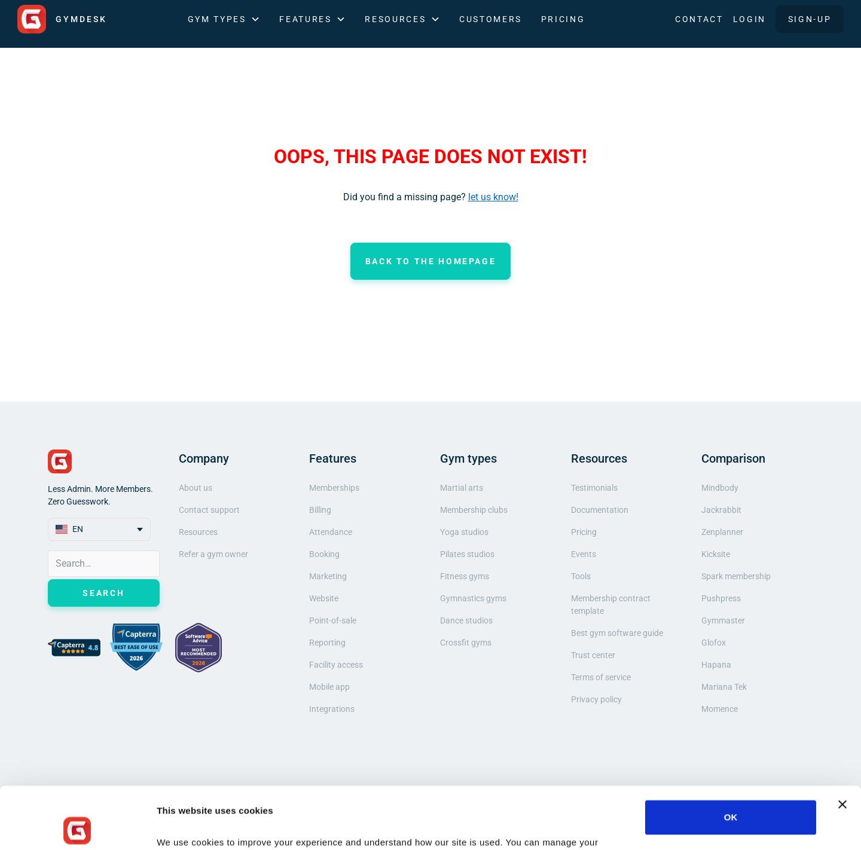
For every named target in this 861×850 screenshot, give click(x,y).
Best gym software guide (617, 633)
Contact (699, 19)
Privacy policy (596, 699)
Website (323, 598)
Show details (184, 826)
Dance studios (466, 620)
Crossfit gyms (465, 642)
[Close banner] (842, 742)
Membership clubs (474, 510)
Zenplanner (722, 532)
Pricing (563, 19)
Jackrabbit (721, 510)
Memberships (334, 488)
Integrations (332, 709)
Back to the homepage (430, 261)
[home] (62, 19)
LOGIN (749, 19)
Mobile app (329, 687)
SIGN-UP (809, 19)
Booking (324, 554)
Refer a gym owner (213, 554)
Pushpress (721, 598)
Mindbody (719, 488)
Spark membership (736, 576)
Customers (490, 19)
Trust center (593, 655)
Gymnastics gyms (473, 598)
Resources (198, 532)
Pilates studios (467, 554)
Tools (581, 576)
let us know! (493, 197)
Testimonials (594, 488)
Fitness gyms (464, 576)
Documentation (599, 510)
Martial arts (461, 488)
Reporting (327, 642)
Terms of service (601, 677)
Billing (320, 510)
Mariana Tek (724, 687)
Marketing (328, 576)
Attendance (330, 532)
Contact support (209, 510)
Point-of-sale (332, 620)
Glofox (713, 642)
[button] (224, 19)
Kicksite (715, 554)
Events (583, 554)
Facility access (336, 664)
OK (731, 755)
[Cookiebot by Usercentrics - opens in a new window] (77, 827)
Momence (719, 709)
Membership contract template (611, 605)
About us (195, 488)
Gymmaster (723, 620)
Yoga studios (464, 532)
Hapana (716, 664)
